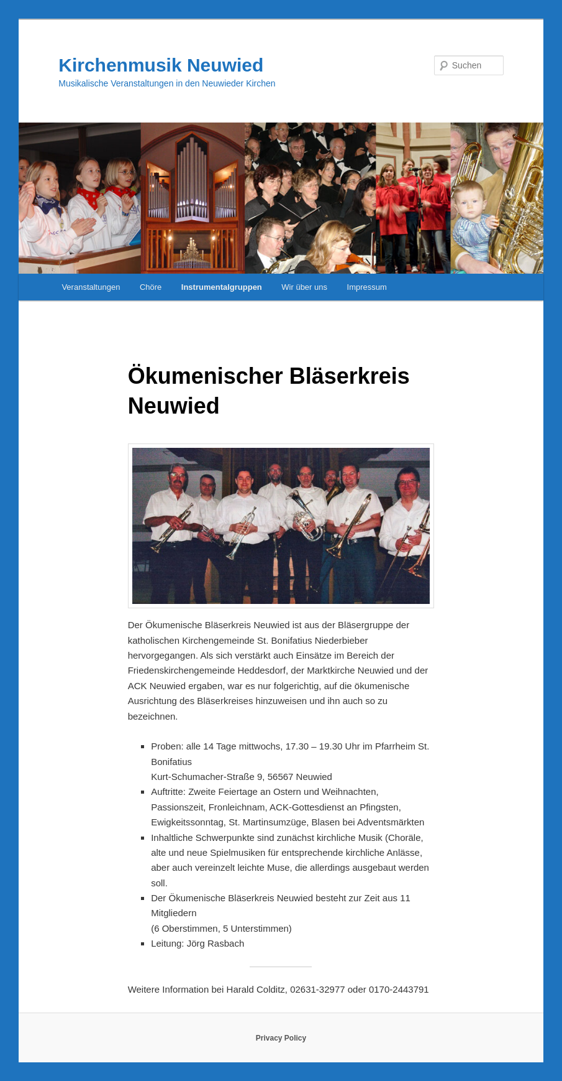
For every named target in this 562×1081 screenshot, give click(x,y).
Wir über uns (304, 287)
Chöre (150, 287)
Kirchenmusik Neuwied (160, 65)
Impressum (367, 287)
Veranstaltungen (90, 287)
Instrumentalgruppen (221, 287)
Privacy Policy (281, 1038)
